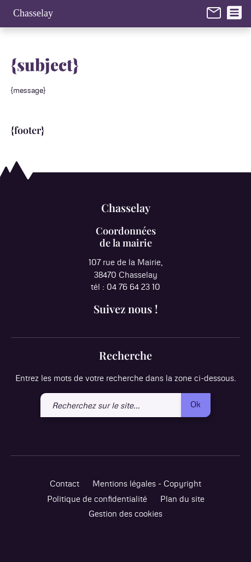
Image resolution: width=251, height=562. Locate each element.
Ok (195, 405)
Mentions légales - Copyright (146, 485)
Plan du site (182, 499)
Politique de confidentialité (97, 499)
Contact (64, 485)
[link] (214, 12)
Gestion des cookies (125, 515)
